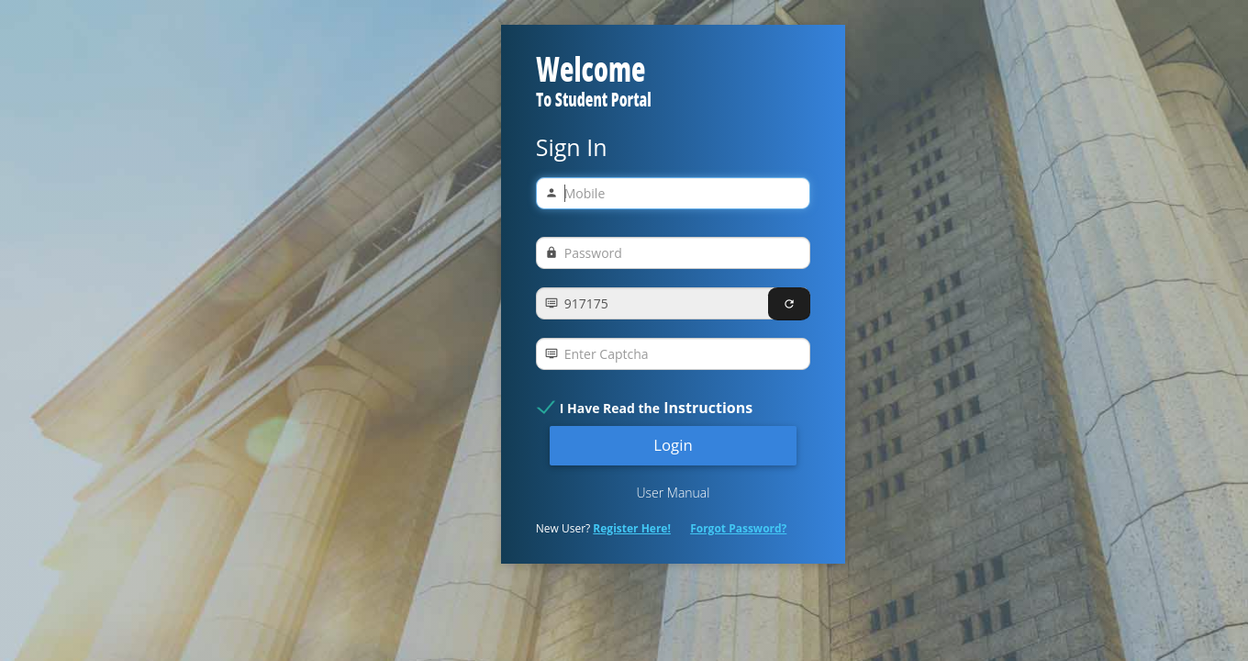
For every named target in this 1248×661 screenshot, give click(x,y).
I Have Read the (656, 408)
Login (673, 444)
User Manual (672, 492)
